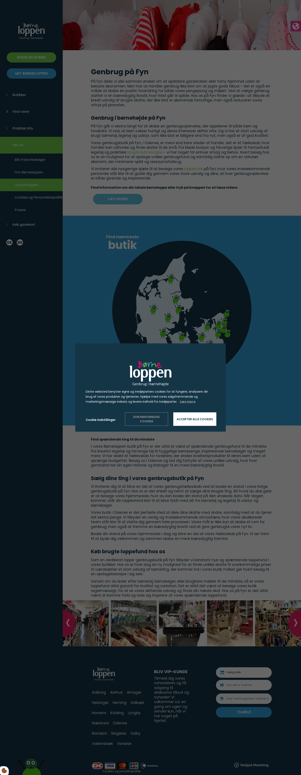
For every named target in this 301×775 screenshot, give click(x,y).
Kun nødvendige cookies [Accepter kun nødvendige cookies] (146, 419)
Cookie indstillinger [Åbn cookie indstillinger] (101, 420)
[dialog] (150, 387)
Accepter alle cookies (195, 419)
